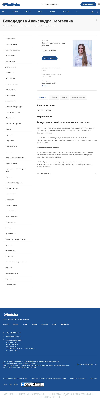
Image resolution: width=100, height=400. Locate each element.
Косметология (10, 90)
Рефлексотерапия (11, 216)
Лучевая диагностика (13, 112)
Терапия (8, 228)
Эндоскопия (9, 279)
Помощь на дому (11, 188)
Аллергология (10, 39)
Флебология (9, 256)
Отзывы (54, 97)
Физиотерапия (10, 250)
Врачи (15, 324)
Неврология (9, 141)
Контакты (65, 324)
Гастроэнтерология (12, 50)
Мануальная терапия (13, 124)
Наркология (9, 135)
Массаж (8, 129)
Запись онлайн (88, 4)
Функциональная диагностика (16, 262)
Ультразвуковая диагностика (15, 239)
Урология (8, 245)
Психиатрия (9, 199)
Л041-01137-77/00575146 (21, 319)
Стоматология (10, 222)
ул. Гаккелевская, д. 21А (14, 340)
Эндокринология (11, 273)
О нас (54, 324)
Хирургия (8, 267)
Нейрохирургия (11, 146)
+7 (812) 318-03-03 (50, 4)
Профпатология (11, 194)
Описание (42, 97)
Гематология (10, 56)
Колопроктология (11, 84)
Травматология (10, 233)
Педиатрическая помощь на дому (15, 170)
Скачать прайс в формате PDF (87, 364)
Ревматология (10, 211)
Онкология (9, 152)
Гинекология (10, 61)
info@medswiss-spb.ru (13, 336)
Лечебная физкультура (13, 107)
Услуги (64, 97)
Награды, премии (78, 97)
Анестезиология (11, 44)
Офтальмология (11, 163)
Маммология (10, 118)
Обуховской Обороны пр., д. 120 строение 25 (21, 348)
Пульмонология (11, 205)
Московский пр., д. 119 (13, 344)
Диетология (9, 73)
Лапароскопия (10, 101)
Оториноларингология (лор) (15, 157)
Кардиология (10, 78)
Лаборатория (10, 95)
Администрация (11, 284)
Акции (34, 324)
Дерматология (10, 67)
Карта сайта (93, 378)
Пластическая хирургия (13, 182)
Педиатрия (9, 177)
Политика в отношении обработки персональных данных (48, 378)
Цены (25, 324)
